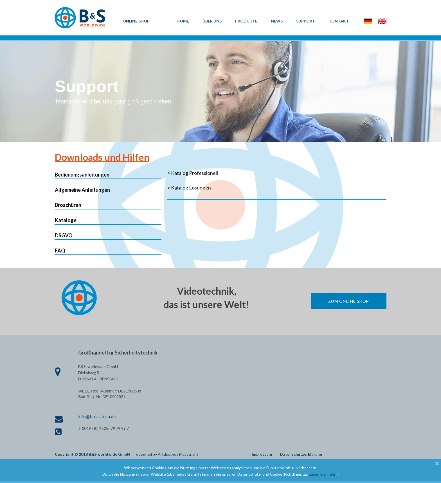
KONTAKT (338, 21)
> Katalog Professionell (192, 174)
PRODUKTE (246, 21)
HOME (183, 21)
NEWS (277, 21)
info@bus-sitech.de (97, 418)
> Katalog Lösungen (189, 189)
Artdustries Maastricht (178, 456)
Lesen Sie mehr (322, 474)
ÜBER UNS (212, 21)
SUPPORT (305, 21)
